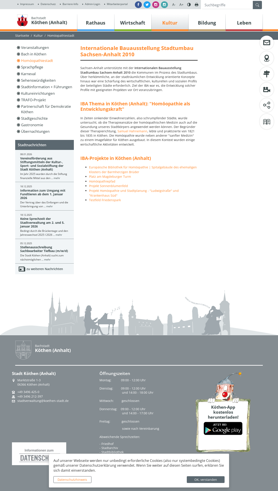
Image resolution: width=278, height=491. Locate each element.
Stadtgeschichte (34, 118)
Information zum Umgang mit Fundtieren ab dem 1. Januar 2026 (42, 194)
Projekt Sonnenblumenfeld (108, 186)
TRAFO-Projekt (33, 99)
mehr (57, 178)
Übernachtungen (35, 131)
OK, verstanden (205, 480)
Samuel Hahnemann (132, 131)
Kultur (38, 35)
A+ (181, 4)
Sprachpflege (32, 67)
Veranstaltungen (35, 47)
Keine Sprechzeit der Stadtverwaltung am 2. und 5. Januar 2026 (42, 222)
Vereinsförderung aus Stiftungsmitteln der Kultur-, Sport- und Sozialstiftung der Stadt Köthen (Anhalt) (41, 164)
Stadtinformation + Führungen (46, 86)
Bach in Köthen (33, 53)
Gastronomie (32, 124)
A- (173, 4)
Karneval (28, 73)
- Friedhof (106, 444)
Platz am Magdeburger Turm (110, 176)
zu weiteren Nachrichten (44, 269)
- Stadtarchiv (108, 448)
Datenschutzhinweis (72, 480)
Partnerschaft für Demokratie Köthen (46, 109)
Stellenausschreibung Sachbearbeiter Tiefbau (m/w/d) (44, 249)
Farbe (188, 4)
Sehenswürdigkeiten (38, 80)
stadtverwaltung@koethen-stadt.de (43, 400)
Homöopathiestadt (60, 35)
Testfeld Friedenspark (105, 200)
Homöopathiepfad (102, 181)
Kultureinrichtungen (38, 93)
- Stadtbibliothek (111, 452)
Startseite (22, 35)
